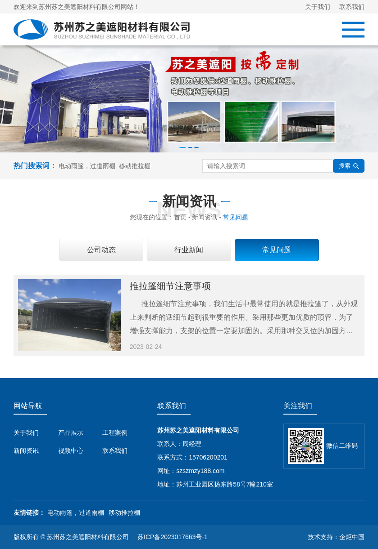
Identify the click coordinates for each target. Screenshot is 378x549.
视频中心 (70, 450)
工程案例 (115, 432)
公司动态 (101, 250)
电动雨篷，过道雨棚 (87, 166)
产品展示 (70, 432)
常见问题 (276, 250)
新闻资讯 (26, 450)
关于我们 (317, 6)
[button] (182, 147)
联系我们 (351, 6)
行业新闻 (188, 250)
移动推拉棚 (134, 166)
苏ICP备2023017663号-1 (172, 536)
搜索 (349, 165)
